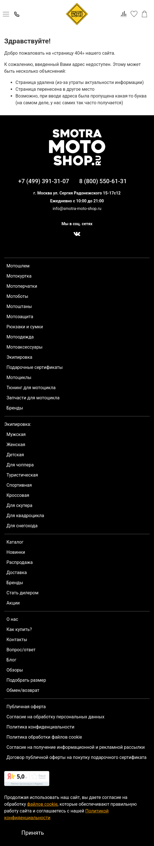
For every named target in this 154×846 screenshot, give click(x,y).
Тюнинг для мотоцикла (30, 387)
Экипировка (19, 357)
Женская (15, 444)
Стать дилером (22, 592)
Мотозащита (19, 316)
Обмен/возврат (22, 690)
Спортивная (19, 485)
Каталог (14, 542)
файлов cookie (42, 804)
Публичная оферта (26, 706)
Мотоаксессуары (24, 347)
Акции (13, 603)
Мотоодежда (20, 337)
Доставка (16, 572)
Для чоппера (20, 465)
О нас (12, 619)
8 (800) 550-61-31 (103, 181)
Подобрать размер (26, 680)
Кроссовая (17, 495)
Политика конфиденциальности (40, 727)
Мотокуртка (19, 276)
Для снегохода (21, 525)
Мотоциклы (18, 377)
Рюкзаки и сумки (24, 326)
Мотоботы (17, 296)
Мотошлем (18, 266)
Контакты (16, 639)
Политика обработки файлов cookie (44, 737)
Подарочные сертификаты (34, 367)
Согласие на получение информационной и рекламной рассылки (75, 747)
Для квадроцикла (25, 515)
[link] (26, 779)
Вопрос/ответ (20, 649)
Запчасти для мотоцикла (32, 397)
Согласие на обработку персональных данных (55, 716)
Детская (15, 454)
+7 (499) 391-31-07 (43, 181)
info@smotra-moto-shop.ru (77, 208)
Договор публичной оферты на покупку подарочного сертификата (76, 757)
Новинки (15, 552)
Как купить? (19, 629)
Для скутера (19, 505)
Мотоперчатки (21, 286)
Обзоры (14, 670)
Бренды (14, 408)
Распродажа (19, 562)
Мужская (16, 434)
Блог (11, 660)
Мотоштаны (19, 306)
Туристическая (22, 475)
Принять (32, 832)
